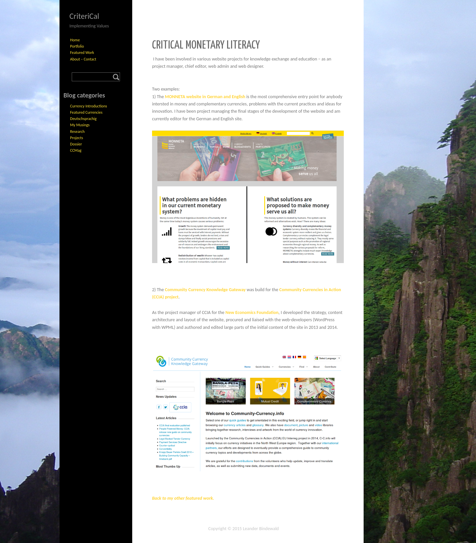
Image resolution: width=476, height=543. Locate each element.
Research (77, 131)
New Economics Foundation (252, 312)
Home (75, 40)
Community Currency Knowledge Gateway (205, 289)
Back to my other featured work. (183, 498)
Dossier (76, 144)
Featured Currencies (86, 112)
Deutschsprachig (83, 118)
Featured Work (82, 52)
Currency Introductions (88, 106)
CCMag (75, 150)
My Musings (80, 125)
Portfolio (77, 46)
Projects (76, 138)
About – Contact (83, 59)
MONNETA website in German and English (205, 96)
